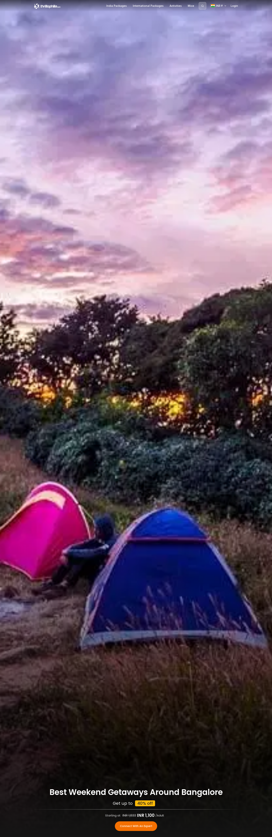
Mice (191, 5)
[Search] (202, 6)
